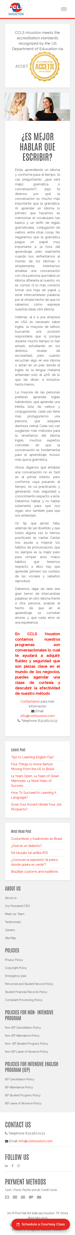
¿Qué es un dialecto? (26, 846)
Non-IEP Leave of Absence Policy (26, 1051)
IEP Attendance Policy (19, 1087)
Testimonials (13, 922)
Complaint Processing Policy (23, 1000)
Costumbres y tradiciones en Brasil (36, 839)
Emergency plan (15, 975)
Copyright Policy (16, 967)
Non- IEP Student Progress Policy (26, 1043)
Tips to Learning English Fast (32, 757)
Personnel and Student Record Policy (29, 984)
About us (11, 898)
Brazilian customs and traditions (34, 871)
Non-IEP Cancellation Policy (23, 1027)
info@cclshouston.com (38, 716)
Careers (10, 930)
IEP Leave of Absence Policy (23, 1103)
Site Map (10, 938)
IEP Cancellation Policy (19, 1079)
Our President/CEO (17, 906)
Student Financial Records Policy (26, 992)
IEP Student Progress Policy (23, 1095)
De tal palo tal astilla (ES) (29, 853)
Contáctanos (30, 701)
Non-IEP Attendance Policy (22, 1035)
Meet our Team (14, 914)
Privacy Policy (14, 959)
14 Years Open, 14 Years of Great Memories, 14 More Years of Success (35, 781)
